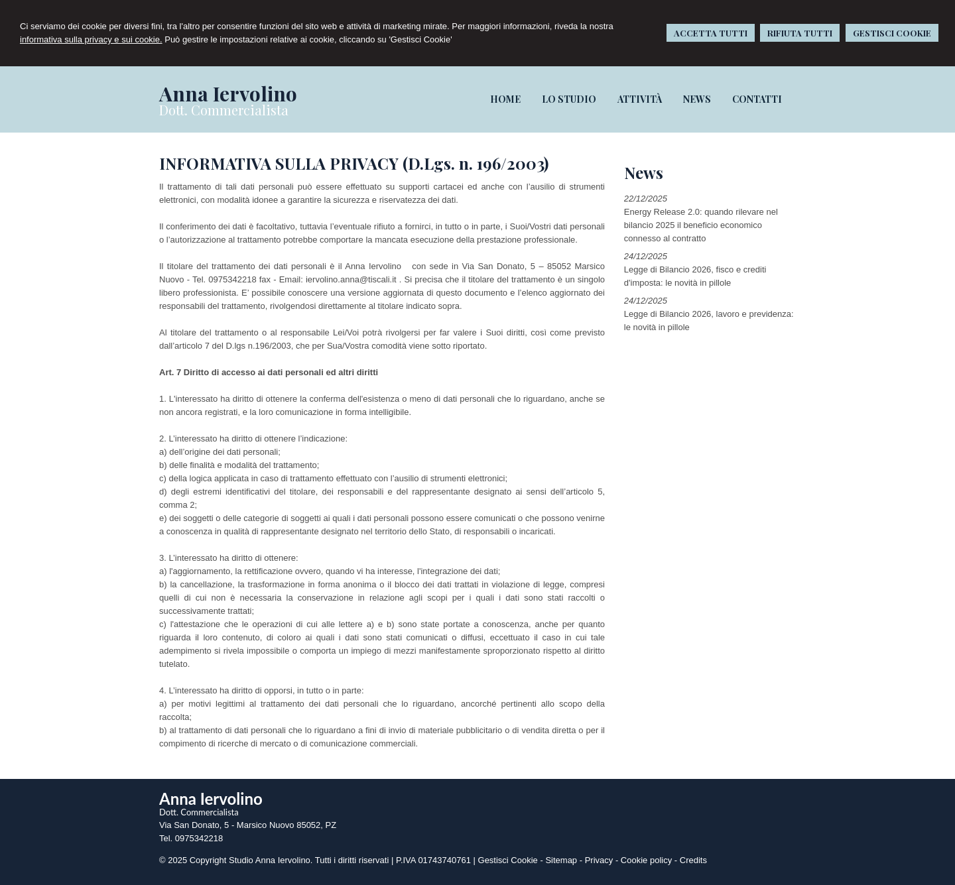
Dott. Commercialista (223, 110)
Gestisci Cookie (508, 860)
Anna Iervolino (228, 93)
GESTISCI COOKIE (892, 32)
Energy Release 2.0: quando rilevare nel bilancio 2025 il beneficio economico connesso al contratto (701, 225)
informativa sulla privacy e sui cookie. (91, 39)
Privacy (599, 860)
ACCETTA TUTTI (710, 32)
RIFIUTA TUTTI (799, 32)
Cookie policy (646, 860)
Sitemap (561, 860)
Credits (693, 860)
